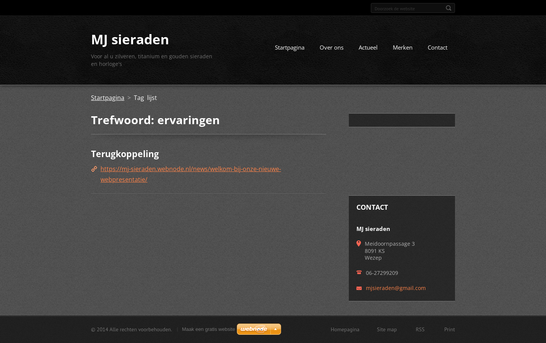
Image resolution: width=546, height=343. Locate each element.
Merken (403, 47)
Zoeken (448, 8)
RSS (420, 329)
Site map (387, 329)
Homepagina (345, 329)
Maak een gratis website (208, 329)
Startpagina (289, 47)
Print (449, 329)
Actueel (368, 47)
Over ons (332, 47)
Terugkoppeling (125, 154)
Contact (437, 47)
